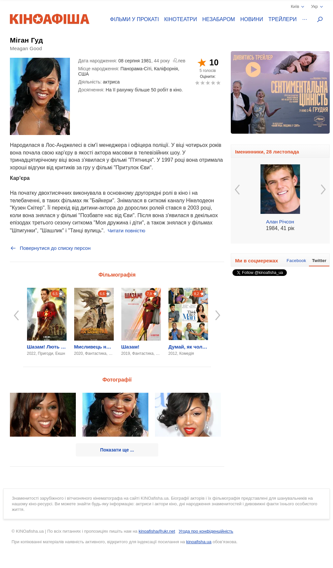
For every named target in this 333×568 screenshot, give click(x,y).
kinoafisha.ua (199, 541)
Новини (251, 19)
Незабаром (218, 19)
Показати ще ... (117, 449)
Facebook (296, 260)
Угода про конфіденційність (206, 531)
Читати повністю (126, 230)
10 (218, 82)
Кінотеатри (180, 19)
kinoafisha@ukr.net (156, 531)
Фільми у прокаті (134, 19)
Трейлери (282, 19)
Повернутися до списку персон (50, 248)
